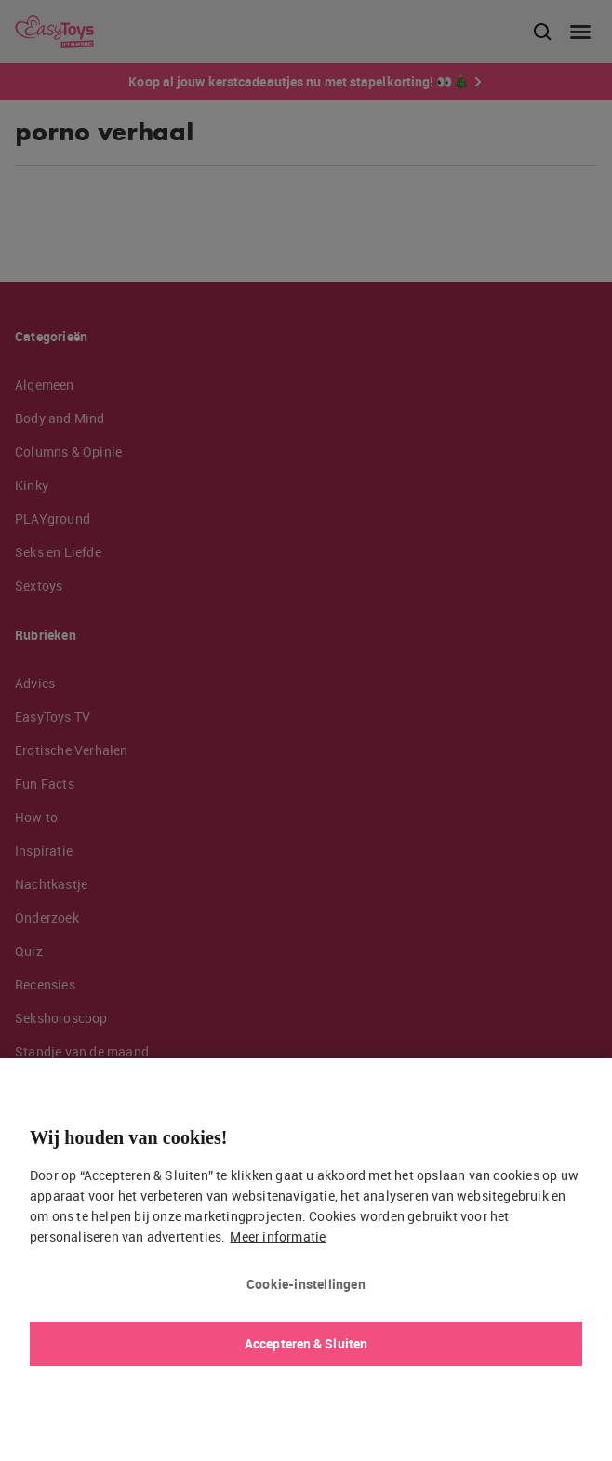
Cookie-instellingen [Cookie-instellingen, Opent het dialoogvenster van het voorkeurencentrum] (306, 1284)
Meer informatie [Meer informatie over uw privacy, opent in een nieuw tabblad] (278, 1236)
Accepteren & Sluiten (306, 1343)
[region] (306, 1259)
